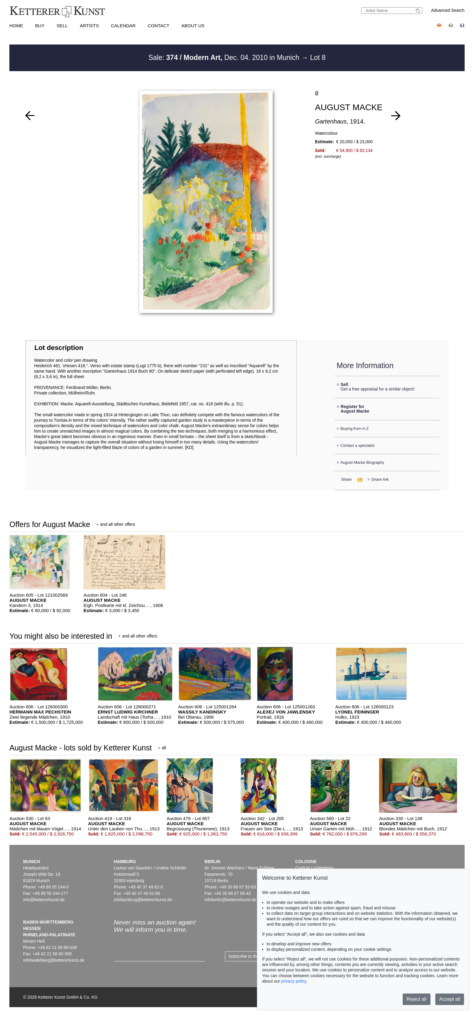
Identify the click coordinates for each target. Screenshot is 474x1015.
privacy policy (293, 981)
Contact (158, 25)
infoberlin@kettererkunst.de (230, 899)
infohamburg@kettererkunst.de (143, 899)
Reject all (417, 999)
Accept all (449, 999)
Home (16, 25)
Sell (62, 25)
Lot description (58, 347)
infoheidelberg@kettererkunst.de (54, 960)
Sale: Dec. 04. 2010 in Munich (224, 57)
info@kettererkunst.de (44, 899)
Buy (39, 25)
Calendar (123, 25)
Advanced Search (448, 10)
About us (192, 25)
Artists (89, 25)
